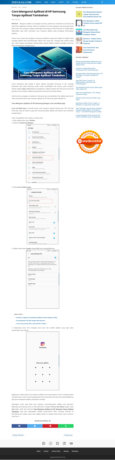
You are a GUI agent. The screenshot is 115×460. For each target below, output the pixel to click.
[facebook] (19, 426)
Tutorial (75, 2)
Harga (53, 2)
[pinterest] (50, 426)
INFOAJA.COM (21, 2)
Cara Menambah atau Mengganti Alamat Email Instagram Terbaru (91, 32)
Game (46, 2)
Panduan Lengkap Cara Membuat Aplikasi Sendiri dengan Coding (36, 318)
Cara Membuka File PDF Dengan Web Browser (30, 321)
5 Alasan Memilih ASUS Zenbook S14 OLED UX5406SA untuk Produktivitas (88, 116)
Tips (67, 2)
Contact (45, 451)
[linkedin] (64, 445)
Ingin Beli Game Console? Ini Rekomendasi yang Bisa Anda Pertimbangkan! (85, 82)
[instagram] (50, 445)
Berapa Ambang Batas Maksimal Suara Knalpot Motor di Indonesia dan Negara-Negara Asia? (89, 63)
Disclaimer (75, 451)
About (38, 451)
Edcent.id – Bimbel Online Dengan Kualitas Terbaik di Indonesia (92, 41)
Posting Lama (68, 435)
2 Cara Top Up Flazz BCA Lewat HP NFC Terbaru (31, 324)
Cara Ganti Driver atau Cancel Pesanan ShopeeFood (91, 50)
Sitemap (66, 451)
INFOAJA (17, 20)
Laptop (61, 2)
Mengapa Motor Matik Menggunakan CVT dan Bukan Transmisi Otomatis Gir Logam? (89, 75)
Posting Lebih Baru (18, 435)
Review (84, 2)
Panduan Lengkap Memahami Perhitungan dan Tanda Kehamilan (87, 69)
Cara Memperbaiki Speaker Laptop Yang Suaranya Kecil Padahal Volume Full (92, 14)
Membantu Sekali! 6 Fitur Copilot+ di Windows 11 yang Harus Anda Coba (88, 104)
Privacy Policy (56, 451)
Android (38, 2)
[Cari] (102, 3)
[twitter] (35, 426)
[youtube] (71, 445)
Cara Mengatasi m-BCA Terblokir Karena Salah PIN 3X (92, 23)
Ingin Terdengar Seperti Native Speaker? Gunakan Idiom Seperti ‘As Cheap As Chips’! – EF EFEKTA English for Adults (89, 110)
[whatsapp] (66, 426)
